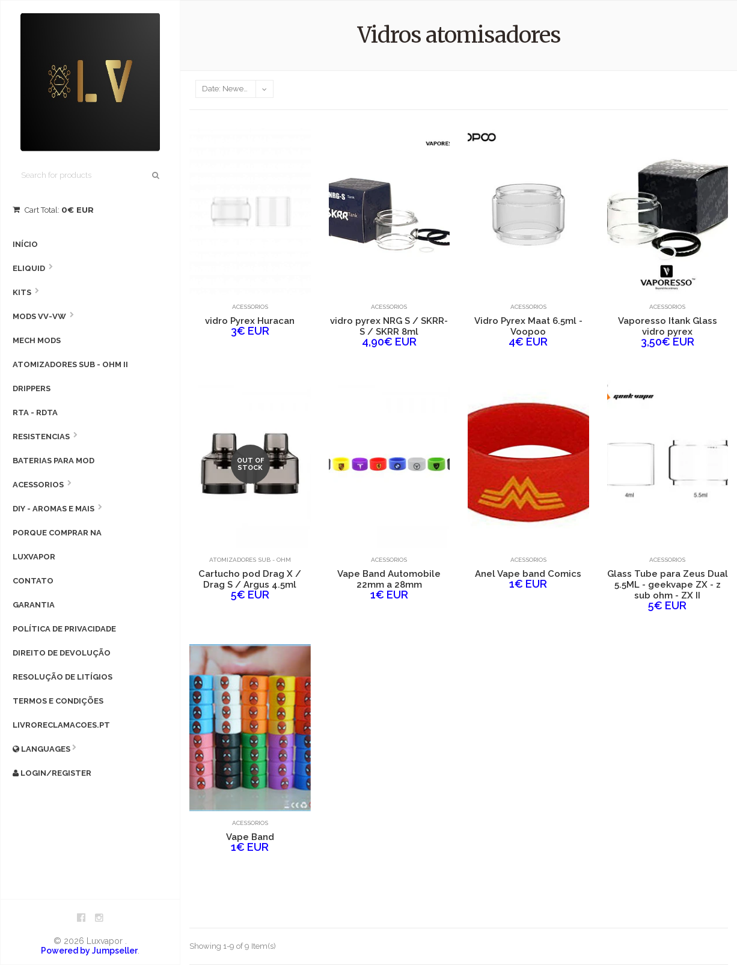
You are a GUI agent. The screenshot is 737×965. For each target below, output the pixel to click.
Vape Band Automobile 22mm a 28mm (389, 579)
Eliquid (29, 268)
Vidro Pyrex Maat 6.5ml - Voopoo (528, 326)
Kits (22, 292)
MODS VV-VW (39, 316)
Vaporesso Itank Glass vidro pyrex (667, 326)
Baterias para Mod (53, 460)
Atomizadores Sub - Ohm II (70, 364)
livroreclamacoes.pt (61, 724)
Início (25, 244)
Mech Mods (37, 340)
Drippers (31, 388)
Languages (41, 748)
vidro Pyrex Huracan (250, 320)
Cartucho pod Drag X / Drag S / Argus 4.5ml (249, 579)
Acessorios (38, 484)
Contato (33, 580)
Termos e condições (58, 700)
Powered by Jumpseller (89, 950)
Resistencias (41, 436)
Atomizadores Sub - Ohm (250, 559)
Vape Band (250, 837)
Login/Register (52, 773)
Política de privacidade (64, 628)
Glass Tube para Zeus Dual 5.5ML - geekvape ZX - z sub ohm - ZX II (667, 584)
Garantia (34, 604)
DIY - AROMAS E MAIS (53, 508)
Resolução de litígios (62, 676)
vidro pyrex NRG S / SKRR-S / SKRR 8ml (389, 326)
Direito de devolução (62, 652)
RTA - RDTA (35, 412)
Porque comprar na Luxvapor (57, 544)
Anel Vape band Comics (528, 573)
